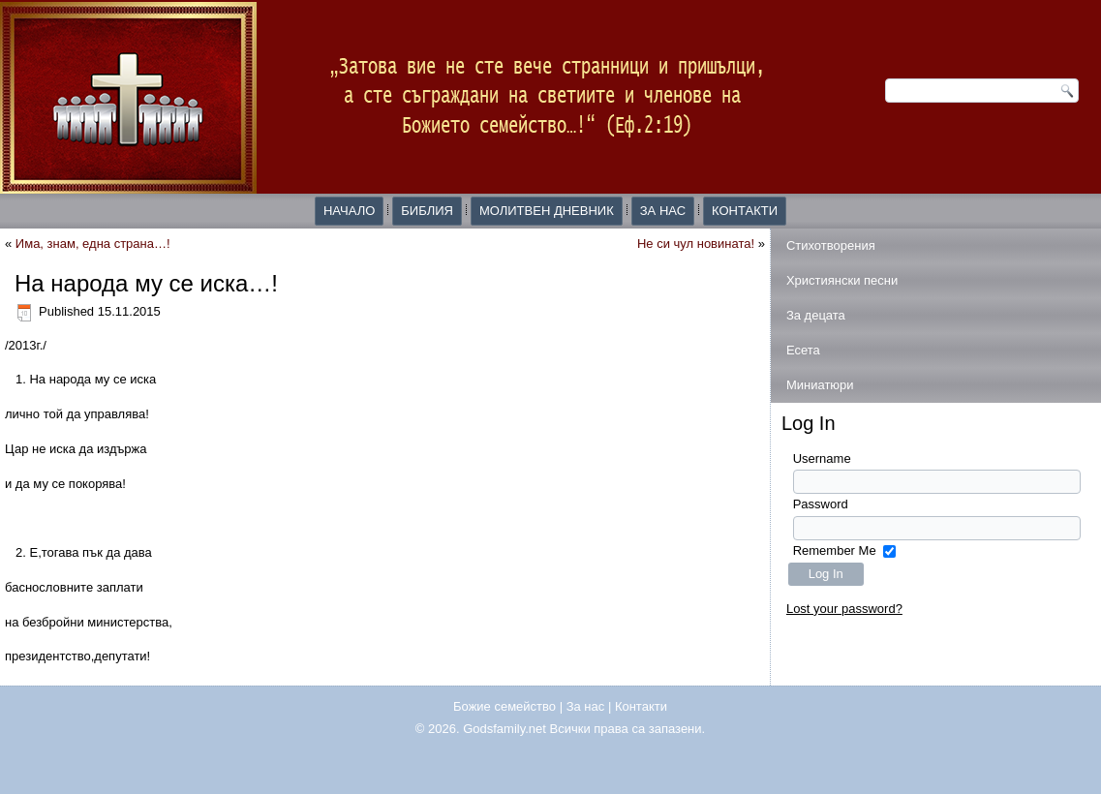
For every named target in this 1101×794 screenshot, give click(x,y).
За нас (663, 210)
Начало (349, 210)
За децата (815, 315)
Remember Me (834, 550)
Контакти (745, 210)
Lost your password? (844, 608)
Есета (803, 350)
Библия (427, 210)
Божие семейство (504, 706)
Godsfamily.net (504, 728)
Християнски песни (842, 280)
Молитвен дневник (546, 210)
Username (822, 458)
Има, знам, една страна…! (92, 243)
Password (820, 504)
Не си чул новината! (695, 243)
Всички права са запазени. (628, 728)
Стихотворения (830, 245)
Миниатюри (820, 385)
